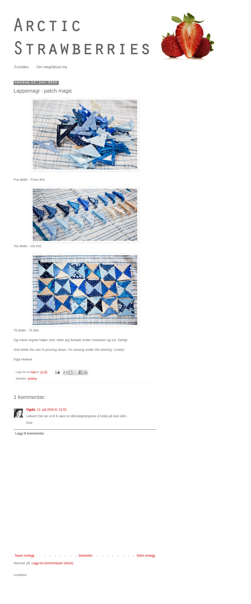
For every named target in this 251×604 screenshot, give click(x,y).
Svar (29, 423)
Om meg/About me (51, 67)
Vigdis (31, 409)
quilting (32, 378)
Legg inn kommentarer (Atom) (52, 563)
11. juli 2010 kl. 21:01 (52, 409)
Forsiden (21, 67)
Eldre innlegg (146, 555)
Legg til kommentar (29, 433)
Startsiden (85, 555)
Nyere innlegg (24, 555)
